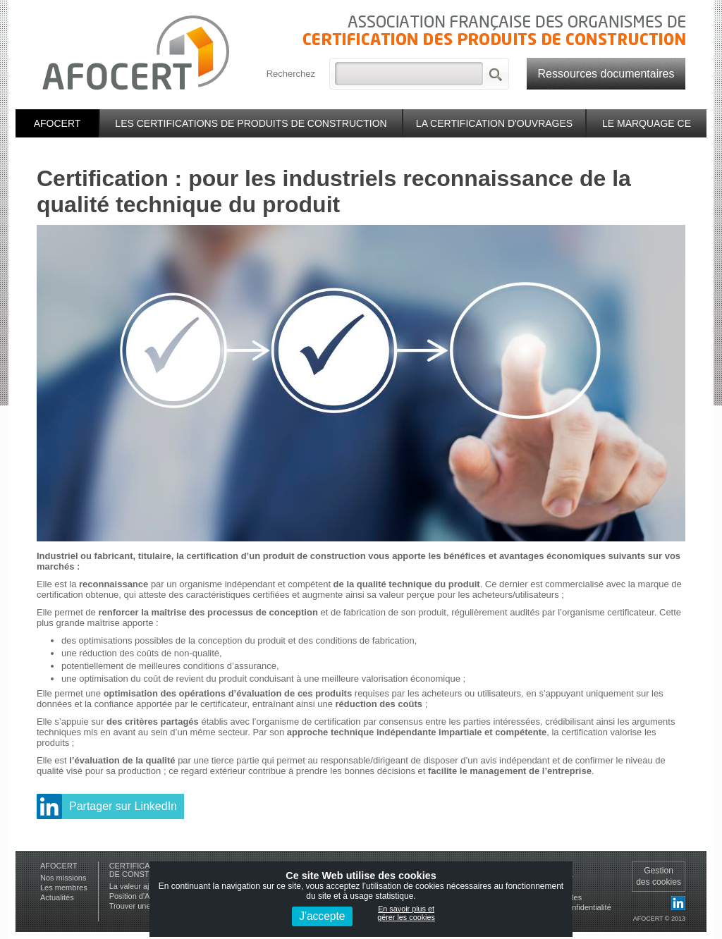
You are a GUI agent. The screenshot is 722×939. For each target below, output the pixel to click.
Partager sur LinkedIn (123, 806)
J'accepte (322, 916)
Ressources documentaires (606, 74)
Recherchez (291, 73)
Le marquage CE (646, 123)
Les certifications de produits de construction (250, 123)
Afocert (57, 123)
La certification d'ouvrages (494, 123)
